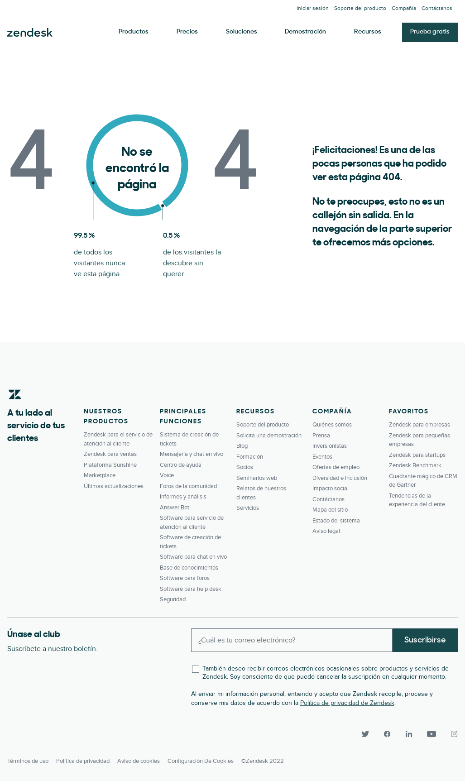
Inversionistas (329, 446)
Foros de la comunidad (188, 486)
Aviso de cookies (138, 761)
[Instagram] (450, 734)
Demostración (305, 32)
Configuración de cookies (201, 761)
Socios (244, 467)
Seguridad (173, 599)
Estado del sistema (336, 520)
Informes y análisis (183, 496)
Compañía (404, 8)
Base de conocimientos (189, 567)
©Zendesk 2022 (262, 761)
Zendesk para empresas (419, 424)
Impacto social (330, 488)
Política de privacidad (83, 761)
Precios (187, 32)
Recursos (367, 32)
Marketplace (99, 475)
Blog (242, 446)
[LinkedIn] (409, 734)
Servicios (247, 508)
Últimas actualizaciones (114, 486)
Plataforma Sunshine (110, 465)
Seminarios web (256, 478)
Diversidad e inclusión (339, 478)
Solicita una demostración (269, 435)
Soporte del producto (360, 8)
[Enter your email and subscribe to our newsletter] (292, 640)
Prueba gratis (430, 32)
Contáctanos (437, 8)
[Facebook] (387, 734)
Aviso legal (326, 531)
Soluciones (241, 32)
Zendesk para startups (417, 455)
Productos (134, 32)
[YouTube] (431, 734)
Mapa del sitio (330, 509)
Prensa (321, 435)
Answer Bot (174, 507)
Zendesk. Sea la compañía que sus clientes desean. (30, 32)
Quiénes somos (332, 424)
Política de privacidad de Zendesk (347, 703)
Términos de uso (27, 761)
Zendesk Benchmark (415, 465)
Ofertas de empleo (336, 467)
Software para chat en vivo (193, 557)
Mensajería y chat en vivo (191, 454)
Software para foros (185, 578)
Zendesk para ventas (110, 454)
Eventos (322, 456)
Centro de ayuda (180, 465)
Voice (167, 475)
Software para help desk (190, 589)
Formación (249, 456)
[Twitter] (365, 734)
